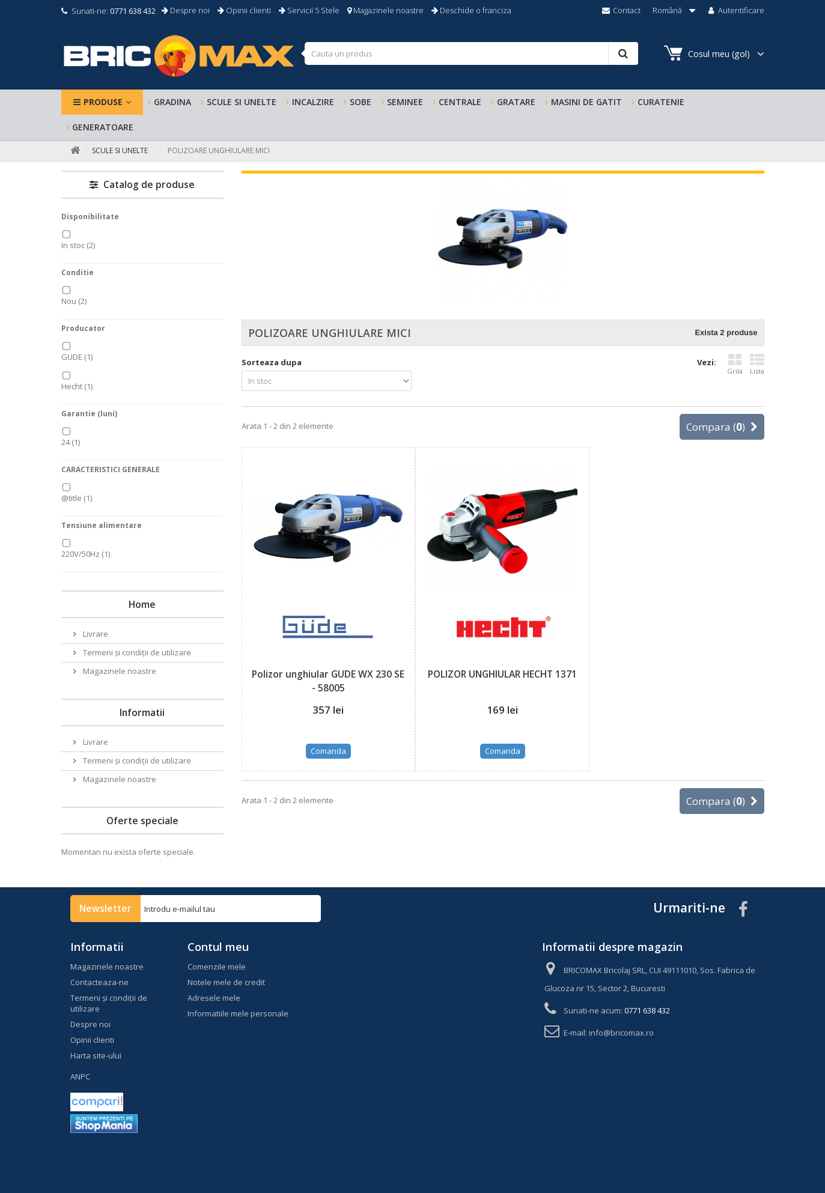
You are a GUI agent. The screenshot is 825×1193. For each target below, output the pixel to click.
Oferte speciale (142, 820)
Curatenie (661, 102)
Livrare (94, 633)
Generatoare (102, 127)
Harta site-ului (95, 1055)
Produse (103, 102)
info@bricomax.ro (621, 1032)
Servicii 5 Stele (309, 10)
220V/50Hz (85, 553)
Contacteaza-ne (99, 982)
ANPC (80, 1076)
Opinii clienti (244, 10)
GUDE (77, 356)
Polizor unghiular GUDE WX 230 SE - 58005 (328, 680)
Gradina (172, 102)
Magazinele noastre (385, 10)
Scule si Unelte (241, 102)
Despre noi (186, 10)
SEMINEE (405, 102)
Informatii (142, 712)
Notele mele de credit (226, 982)
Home (142, 604)
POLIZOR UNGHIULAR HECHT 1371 (502, 674)
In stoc (78, 245)
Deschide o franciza (471, 10)
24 (70, 442)
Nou (74, 301)
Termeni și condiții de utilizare (136, 652)
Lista (757, 364)
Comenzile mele (216, 966)
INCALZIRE (313, 102)
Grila (735, 364)
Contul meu (218, 947)
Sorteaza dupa (272, 362)
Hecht (77, 386)
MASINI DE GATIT (586, 102)
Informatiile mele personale (237, 1013)
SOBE (360, 102)
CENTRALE (460, 102)
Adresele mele (213, 997)
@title (76, 498)
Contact (621, 10)
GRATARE (516, 102)
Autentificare (735, 10)
